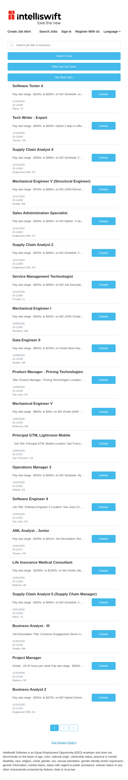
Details (103, 94)
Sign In (66, 31)
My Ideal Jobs (64, 77)
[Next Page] (73, 728)
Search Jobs (48, 31)
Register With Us (87, 31)
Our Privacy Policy (64, 742)
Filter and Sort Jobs (64, 66)
